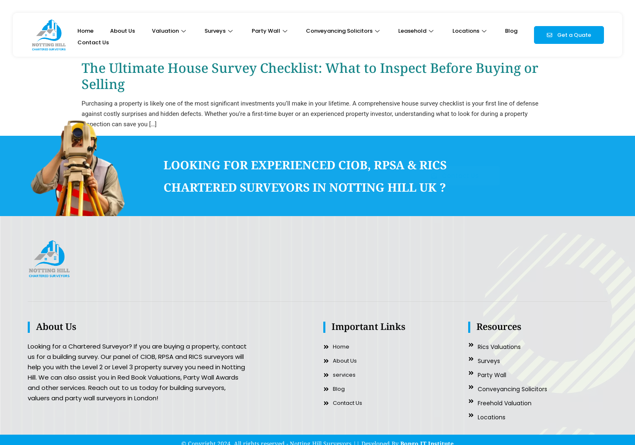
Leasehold (416, 31)
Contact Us (93, 42)
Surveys (219, 31)
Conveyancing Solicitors (344, 31)
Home (85, 31)
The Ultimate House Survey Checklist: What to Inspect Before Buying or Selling (310, 75)
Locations (470, 31)
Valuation (170, 31)
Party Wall (270, 31)
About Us (122, 31)
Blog (511, 31)
